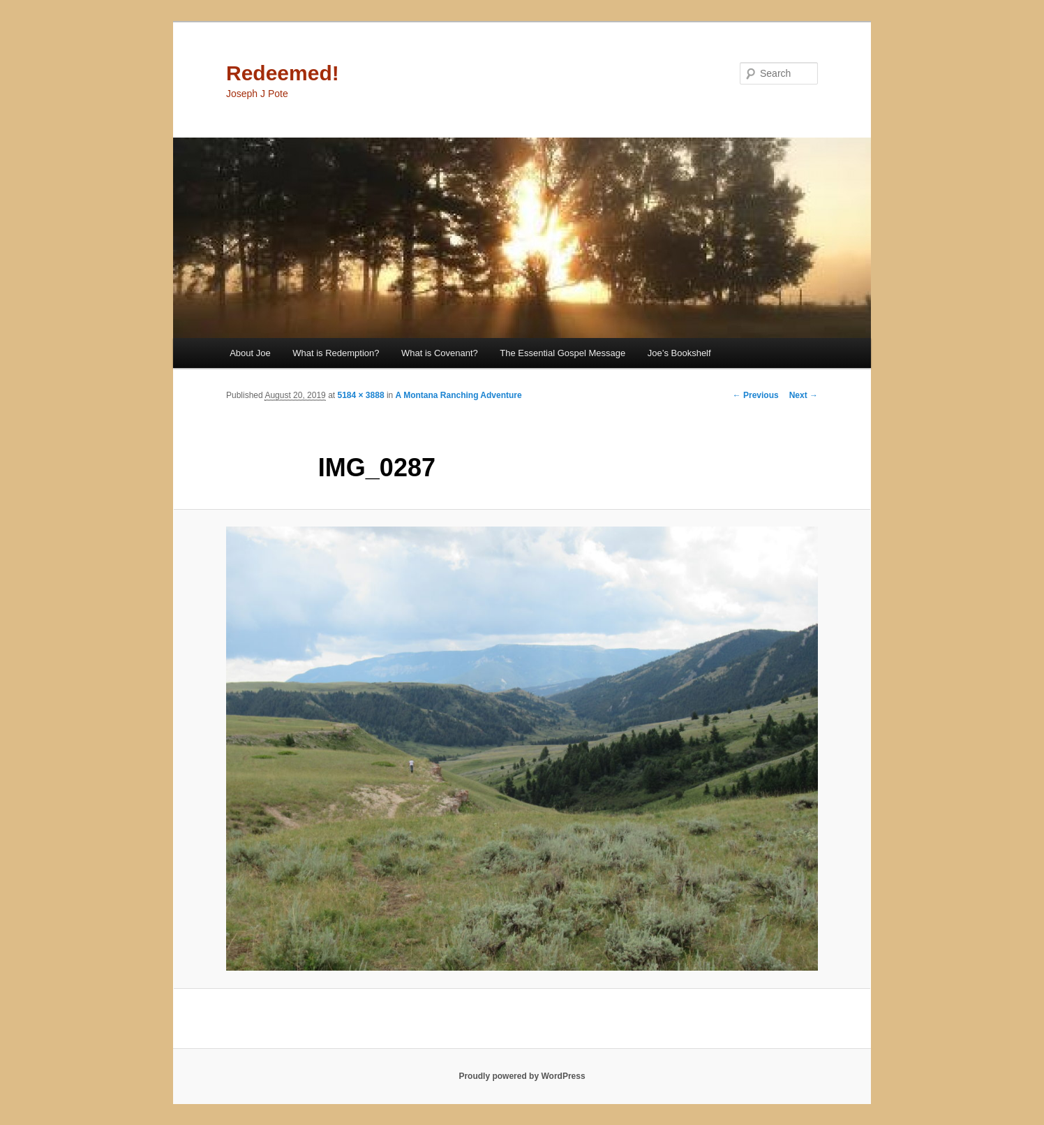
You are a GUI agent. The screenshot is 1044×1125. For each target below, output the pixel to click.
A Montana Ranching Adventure (459, 395)
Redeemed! (282, 72)
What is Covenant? (439, 353)
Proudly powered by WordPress (521, 1076)
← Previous (756, 395)
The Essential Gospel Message (562, 353)
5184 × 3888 (360, 395)
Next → (803, 395)
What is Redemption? (335, 353)
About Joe (250, 353)
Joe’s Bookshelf (679, 353)
